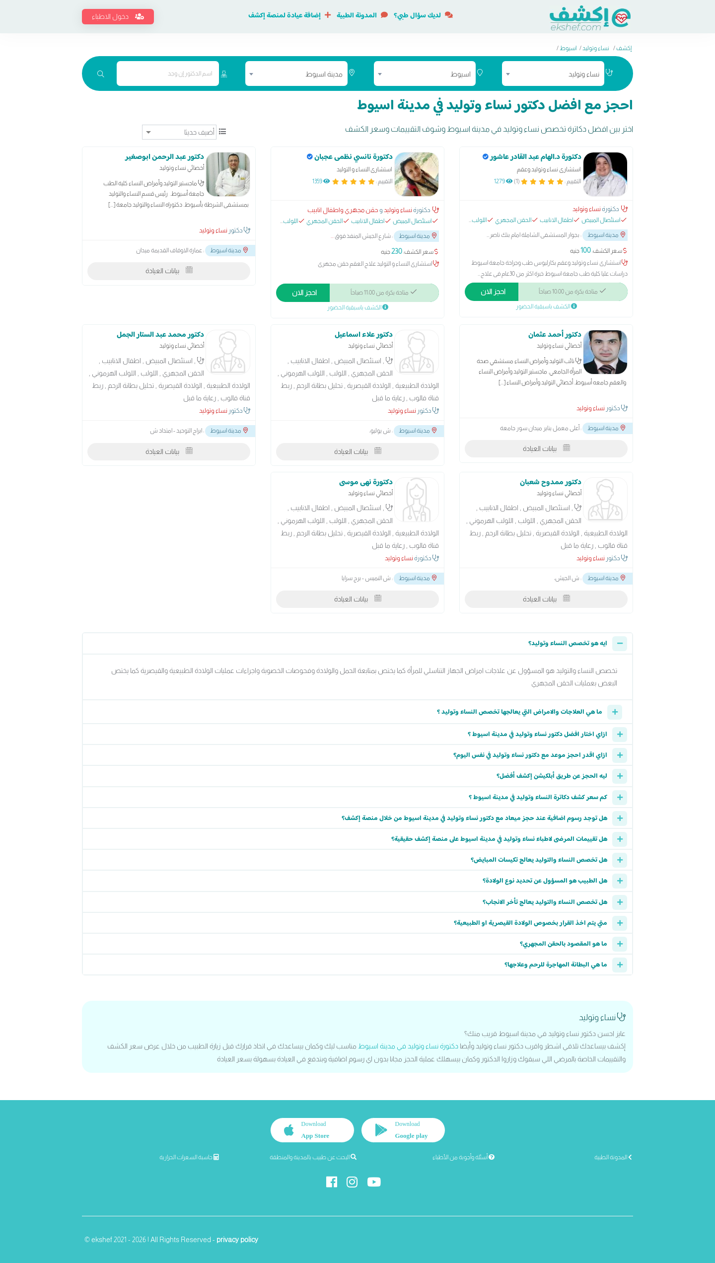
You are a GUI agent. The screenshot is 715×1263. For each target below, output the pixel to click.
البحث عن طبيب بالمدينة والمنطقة (313, 1157)
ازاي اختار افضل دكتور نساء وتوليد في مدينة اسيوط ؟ (537, 734)
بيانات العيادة (169, 271)
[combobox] (553, 73)
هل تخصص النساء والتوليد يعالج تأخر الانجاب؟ (545, 902)
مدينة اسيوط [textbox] (324, 74)
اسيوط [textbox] (460, 74)
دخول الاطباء (118, 16)
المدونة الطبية (362, 16)
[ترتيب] (179, 132)
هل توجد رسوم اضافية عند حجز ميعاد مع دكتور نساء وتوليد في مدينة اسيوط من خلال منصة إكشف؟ (474, 818)
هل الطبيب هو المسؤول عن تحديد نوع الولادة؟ (545, 881)
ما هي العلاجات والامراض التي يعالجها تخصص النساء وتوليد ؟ (519, 712)
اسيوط (568, 48)
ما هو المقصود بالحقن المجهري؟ (563, 944)
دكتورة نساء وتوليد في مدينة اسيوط (408, 1046)
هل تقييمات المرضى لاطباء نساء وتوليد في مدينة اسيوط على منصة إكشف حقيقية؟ (499, 839)
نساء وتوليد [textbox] (584, 74)
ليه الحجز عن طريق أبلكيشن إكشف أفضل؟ (552, 776)
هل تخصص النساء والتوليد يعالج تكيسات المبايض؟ (539, 860)
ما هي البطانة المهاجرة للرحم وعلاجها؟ (555, 965)
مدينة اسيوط (606, 234)
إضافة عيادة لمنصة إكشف (289, 16)
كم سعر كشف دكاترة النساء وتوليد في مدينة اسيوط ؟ (538, 797)
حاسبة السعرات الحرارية (189, 1157)
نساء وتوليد (595, 48)
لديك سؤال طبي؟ (423, 16)
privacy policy (237, 1239)
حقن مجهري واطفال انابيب (342, 210)
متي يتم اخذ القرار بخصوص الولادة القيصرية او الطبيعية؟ (530, 923)
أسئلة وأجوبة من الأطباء (463, 1157)
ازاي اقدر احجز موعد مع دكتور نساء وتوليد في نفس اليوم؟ (530, 755)
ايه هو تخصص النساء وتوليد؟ (567, 643)
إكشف (624, 48)
